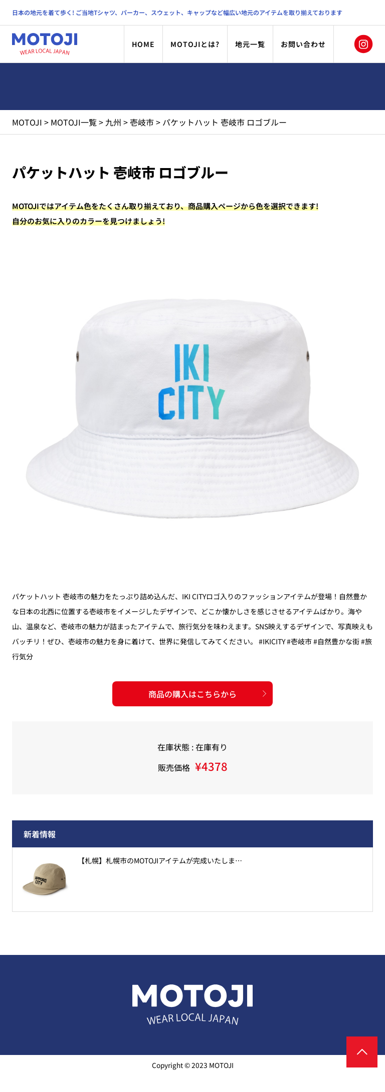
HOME (143, 44)
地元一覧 (250, 44)
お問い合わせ (303, 44)
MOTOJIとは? (195, 44)
